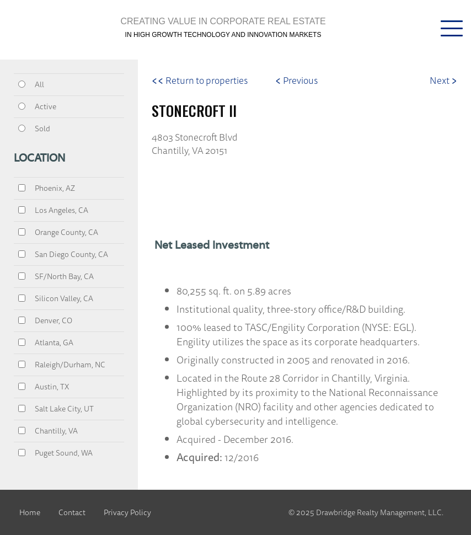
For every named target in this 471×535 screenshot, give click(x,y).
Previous (296, 80)
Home (29, 512)
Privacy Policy (127, 512)
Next (443, 80)
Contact (71, 512)
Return (200, 80)
